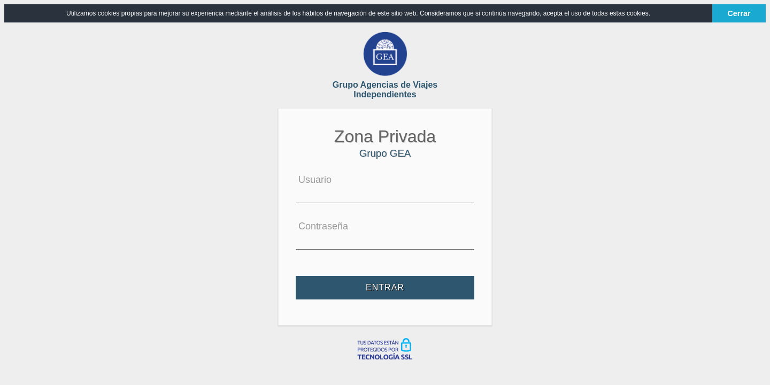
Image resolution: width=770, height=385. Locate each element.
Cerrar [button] (738, 13)
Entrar (385, 287)
